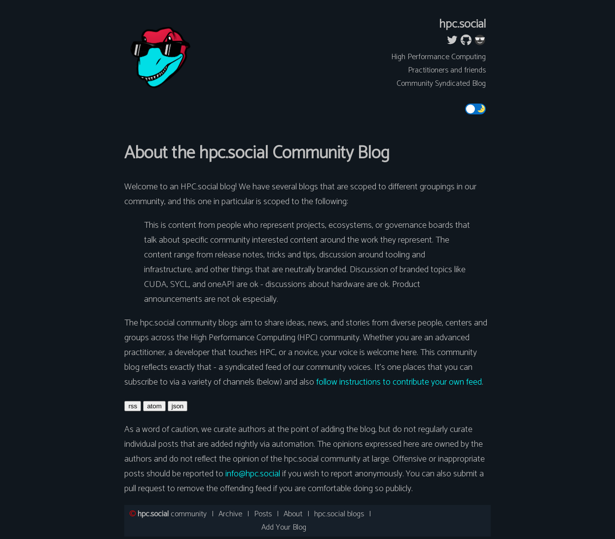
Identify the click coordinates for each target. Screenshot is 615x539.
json (177, 406)
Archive (230, 514)
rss (132, 406)
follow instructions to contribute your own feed (399, 382)
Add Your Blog (283, 527)
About (293, 514)
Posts (263, 514)
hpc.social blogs (339, 514)
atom (154, 406)
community (172, 514)
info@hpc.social (252, 474)
